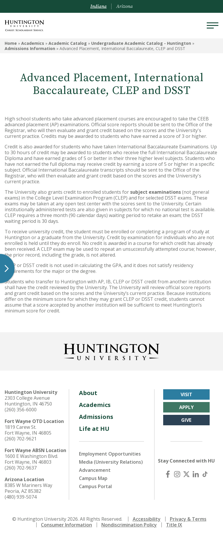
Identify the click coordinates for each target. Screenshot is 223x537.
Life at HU (94, 429)
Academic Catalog (67, 43)
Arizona (124, 6)
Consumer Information (66, 525)
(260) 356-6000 (21, 409)
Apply (186, 407)
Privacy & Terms (188, 519)
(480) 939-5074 (21, 497)
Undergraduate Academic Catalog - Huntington (141, 43)
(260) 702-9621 (21, 438)
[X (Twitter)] (186, 474)
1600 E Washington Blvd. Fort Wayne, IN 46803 (31, 459)
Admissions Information (30, 48)
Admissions (96, 417)
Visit (186, 394)
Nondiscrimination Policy (129, 525)
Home (11, 43)
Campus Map (93, 478)
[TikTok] (205, 474)
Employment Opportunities (110, 454)
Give (186, 420)
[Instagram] (177, 474)
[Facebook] (167, 474)
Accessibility (147, 519)
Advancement (95, 470)
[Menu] (212, 25)
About (88, 393)
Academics (32, 43)
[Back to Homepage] (111, 351)
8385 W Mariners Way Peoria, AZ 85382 (28, 488)
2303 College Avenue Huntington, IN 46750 (28, 401)
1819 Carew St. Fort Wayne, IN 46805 (28, 430)
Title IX (174, 525)
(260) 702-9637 (21, 468)
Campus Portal (95, 486)
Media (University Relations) (111, 462)
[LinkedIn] (195, 474)
